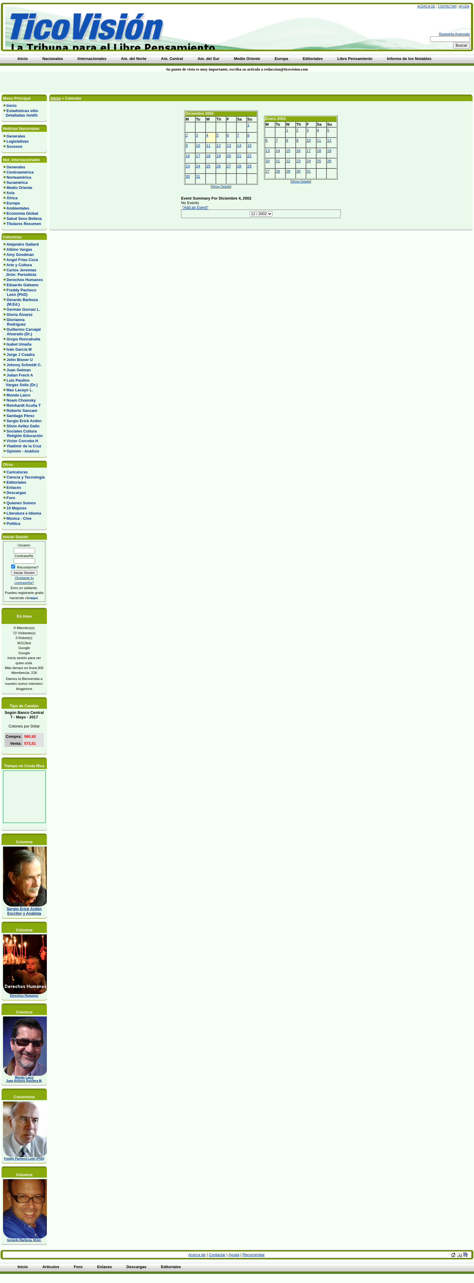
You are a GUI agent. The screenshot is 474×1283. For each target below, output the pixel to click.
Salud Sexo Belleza (24, 218)
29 (249, 166)
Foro (11, 498)
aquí (33, 598)
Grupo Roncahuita (24, 339)
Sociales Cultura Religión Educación (23, 433)
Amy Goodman (20, 254)
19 (218, 156)
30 (188, 176)
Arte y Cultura (19, 265)
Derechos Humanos (25, 279)
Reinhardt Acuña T (24, 405)
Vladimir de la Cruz (24, 446)
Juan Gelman (19, 370)
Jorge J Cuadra (21, 354)
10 (198, 145)
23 (188, 166)
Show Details (221, 186)
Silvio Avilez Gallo (23, 426)
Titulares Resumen (24, 223)
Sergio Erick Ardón (24, 421)
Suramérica (17, 182)
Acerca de (426, 6)
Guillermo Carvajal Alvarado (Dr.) (22, 331)
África (12, 198)
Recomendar (253, 1254)
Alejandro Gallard (22, 244)
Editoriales (16, 482)
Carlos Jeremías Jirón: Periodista (20, 272)
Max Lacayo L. (20, 390)
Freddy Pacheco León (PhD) (20, 292)
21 (239, 156)
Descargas (16, 492)
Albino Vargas (19, 249)
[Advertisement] (113, 82)
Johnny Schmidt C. (24, 365)
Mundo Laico (19, 395)
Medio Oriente (19, 187)
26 (218, 166)
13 (229, 145)
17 (198, 156)
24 (198, 166)
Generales (16, 136)
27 (229, 166)
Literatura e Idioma (24, 513)
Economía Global (22, 213)
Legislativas (18, 141)
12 (218, 145)
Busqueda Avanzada (454, 34)
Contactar (447, 6)
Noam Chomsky (21, 400)
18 (208, 156)
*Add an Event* (195, 207)
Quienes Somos (21, 503)
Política (14, 523)
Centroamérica (20, 172)
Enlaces (14, 487)
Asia (10, 193)
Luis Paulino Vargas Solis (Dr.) (20, 382)
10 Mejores (17, 508)
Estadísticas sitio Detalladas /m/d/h (21, 113)
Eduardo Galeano (23, 285)
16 (188, 156)
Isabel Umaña (19, 344)
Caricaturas (17, 472)
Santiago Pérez (20, 415)
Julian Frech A (20, 375)
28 (239, 166)
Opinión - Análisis (23, 451)
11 (208, 145)
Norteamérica (19, 177)
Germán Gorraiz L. (24, 309)
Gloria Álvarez (20, 314)
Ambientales (17, 208)
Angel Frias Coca (22, 259)
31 (198, 176)
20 (229, 156)
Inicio (12, 105)
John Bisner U (20, 359)
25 (208, 166)
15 (249, 145)
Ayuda (464, 6)
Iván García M (19, 349)
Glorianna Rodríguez (15, 322)
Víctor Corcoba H (22, 441)
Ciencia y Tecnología (26, 477)
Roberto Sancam (22, 410)
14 (239, 145)
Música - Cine (19, 518)
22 (249, 156)
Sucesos (15, 146)
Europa (13, 203)
